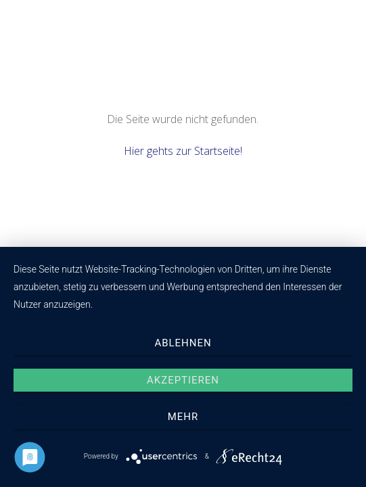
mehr (183, 417)
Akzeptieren (183, 380)
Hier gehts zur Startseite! (183, 150)
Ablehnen (182, 343)
